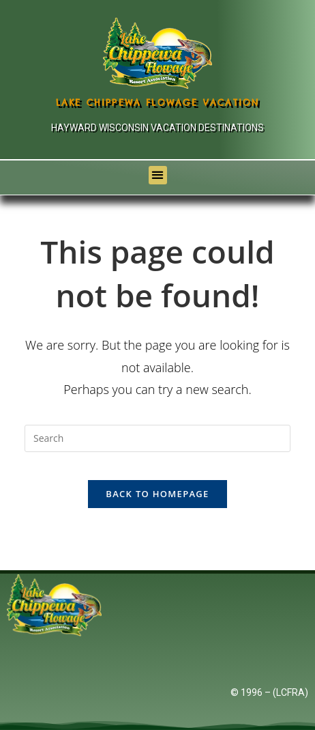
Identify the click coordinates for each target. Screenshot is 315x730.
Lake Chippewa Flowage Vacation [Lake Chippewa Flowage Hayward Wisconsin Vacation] (158, 102)
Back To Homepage (157, 494)
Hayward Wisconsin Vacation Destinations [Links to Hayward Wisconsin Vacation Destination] (157, 127)
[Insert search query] (157, 438)
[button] (158, 175)
